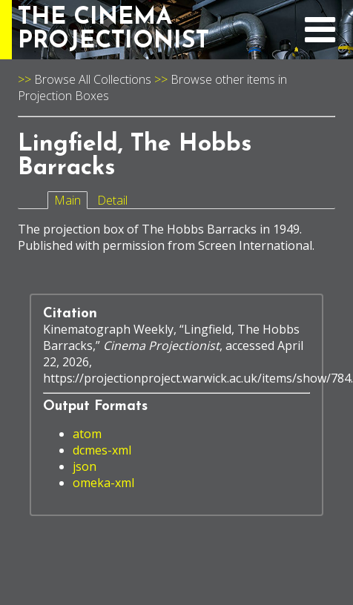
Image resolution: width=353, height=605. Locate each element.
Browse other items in (229, 79)
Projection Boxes (63, 95)
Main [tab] (67, 200)
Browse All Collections (92, 79)
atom (87, 434)
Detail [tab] (112, 200)
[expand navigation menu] (320, 38)
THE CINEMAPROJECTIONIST (113, 29)
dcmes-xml (102, 450)
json (84, 466)
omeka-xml (103, 483)
